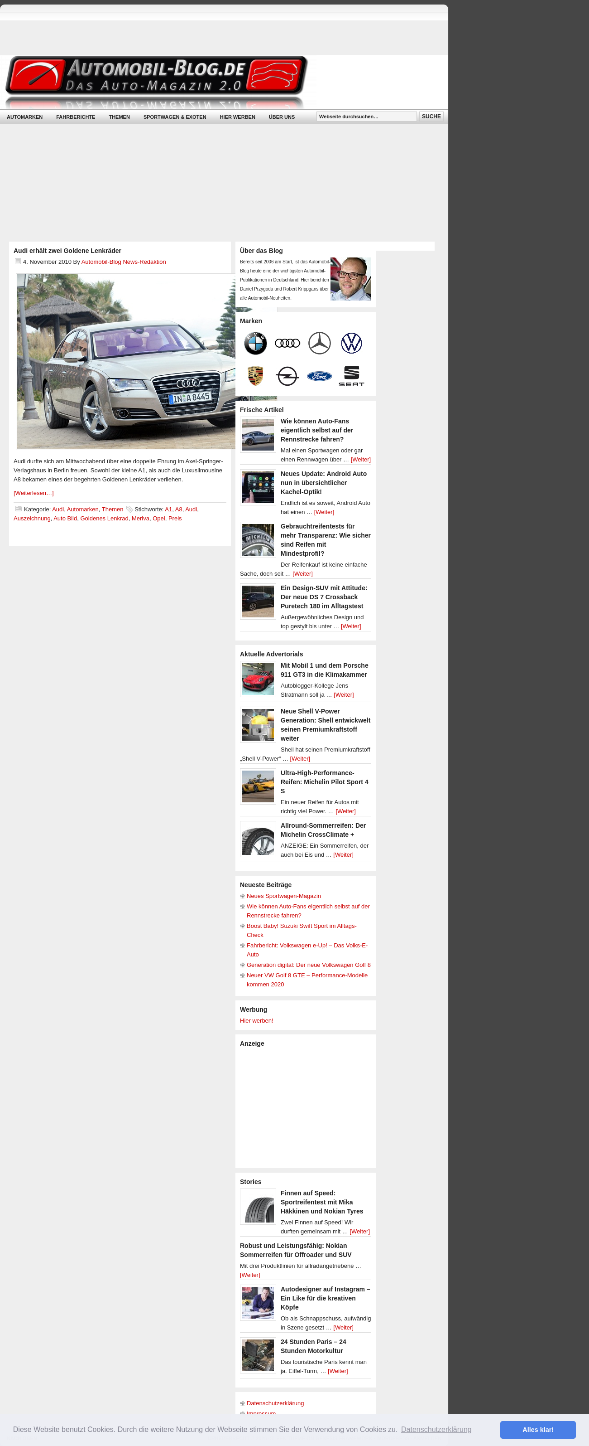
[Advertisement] (308, 1107)
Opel (159, 518)
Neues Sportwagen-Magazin (284, 896)
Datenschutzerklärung (275, 1403)
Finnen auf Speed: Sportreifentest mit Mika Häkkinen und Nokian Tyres (322, 1202)
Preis (175, 518)
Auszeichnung (32, 518)
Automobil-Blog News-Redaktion (123, 261)
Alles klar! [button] (538, 1429)
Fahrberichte (75, 117)
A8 (178, 509)
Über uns (282, 117)
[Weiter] (361, 459)
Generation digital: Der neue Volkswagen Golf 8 (309, 964)
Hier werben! (256, 1020)
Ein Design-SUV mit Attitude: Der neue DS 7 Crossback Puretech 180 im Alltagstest (324, 597)
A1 (168, 509)
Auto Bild (65, 518)
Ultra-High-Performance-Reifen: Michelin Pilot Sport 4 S (325, 782)
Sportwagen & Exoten (175, 117)
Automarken (25, 117)
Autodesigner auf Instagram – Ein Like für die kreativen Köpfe (325, 1298)
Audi (58, 509)
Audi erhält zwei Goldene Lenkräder (67, 250)
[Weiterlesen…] (34, 493)
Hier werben (237, 117)
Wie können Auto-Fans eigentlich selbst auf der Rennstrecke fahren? (317, 430)
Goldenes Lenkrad (104, 518)
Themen (119, 117)
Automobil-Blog (217, 82)
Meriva (140, 518)
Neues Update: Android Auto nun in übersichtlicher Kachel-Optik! (324, 482)
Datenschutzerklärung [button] (436, 1429)
